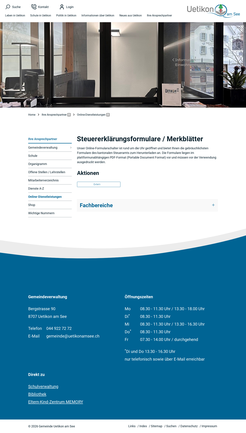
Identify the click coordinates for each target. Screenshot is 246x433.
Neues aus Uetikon (130, 15)
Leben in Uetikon (15, 15)
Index (143, 426)
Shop (31, 205)
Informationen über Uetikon (97, 15)
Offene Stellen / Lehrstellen (46, 172)
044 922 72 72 (59, 328)
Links (131, 426)
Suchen (171, 426)
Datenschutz (189, 426)
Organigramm (37, 164)
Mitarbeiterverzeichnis (43, 180)
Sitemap (156, 426)
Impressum (209, 426)
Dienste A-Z (36, 188)
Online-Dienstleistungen (45, 198)
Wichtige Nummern (41, 213)
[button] (54, 115)
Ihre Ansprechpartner (159, 15)
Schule (32, 155)
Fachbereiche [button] (96, 205)
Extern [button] (97, 184)
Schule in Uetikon (40, 15)
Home (31, 114)
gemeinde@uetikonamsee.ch (72, 336)
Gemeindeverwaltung (42, 147)
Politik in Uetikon (66, 15)
